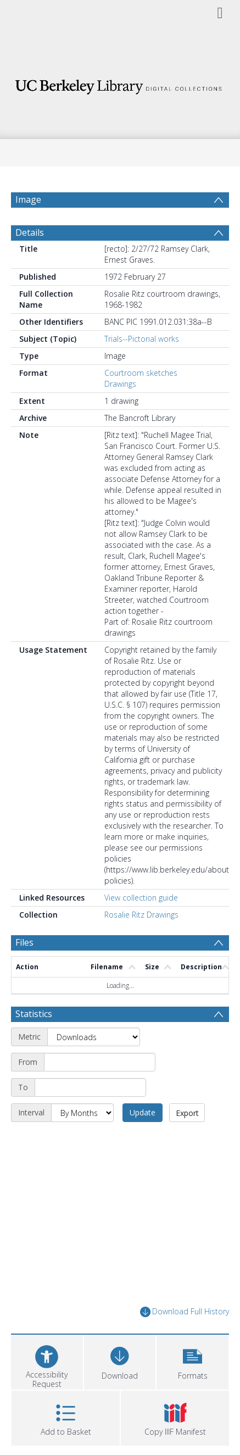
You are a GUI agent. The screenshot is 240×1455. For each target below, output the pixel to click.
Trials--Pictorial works (141, 339)
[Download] (120, 1361)
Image (28, 199)
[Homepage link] (120, 84)
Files (24, 942)
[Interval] (82, 1112)
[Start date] (99, 1062)
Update (142, 1112)
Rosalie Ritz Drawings (141, 914)
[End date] (90, 1087)
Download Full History (184, 1312)
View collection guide (141, 897)
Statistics (33, 1014)
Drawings (120, 384)
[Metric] (93, 1037)
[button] (192, 1361)
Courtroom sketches (140, 373)
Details (29, 232)
